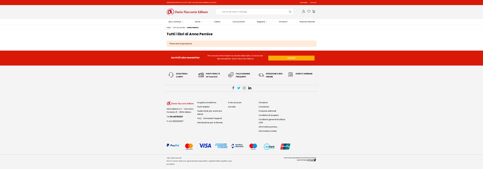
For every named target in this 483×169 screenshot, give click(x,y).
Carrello (232, 106)
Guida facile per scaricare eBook (209, 113)
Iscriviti (291, 58)
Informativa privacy (268, 126)
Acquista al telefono (206, 102)
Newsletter (304, 2)
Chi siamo (263, 102)
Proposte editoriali (267, 111)
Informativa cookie (268, 131)
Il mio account (234, 102)
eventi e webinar (304, 73)
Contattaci (264, 106)
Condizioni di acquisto (269, 115)
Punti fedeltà (203, 106)
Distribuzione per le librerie (210, 122)
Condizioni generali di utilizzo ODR (272, 121)
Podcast (313, 2)
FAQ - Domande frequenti (209, 118)
